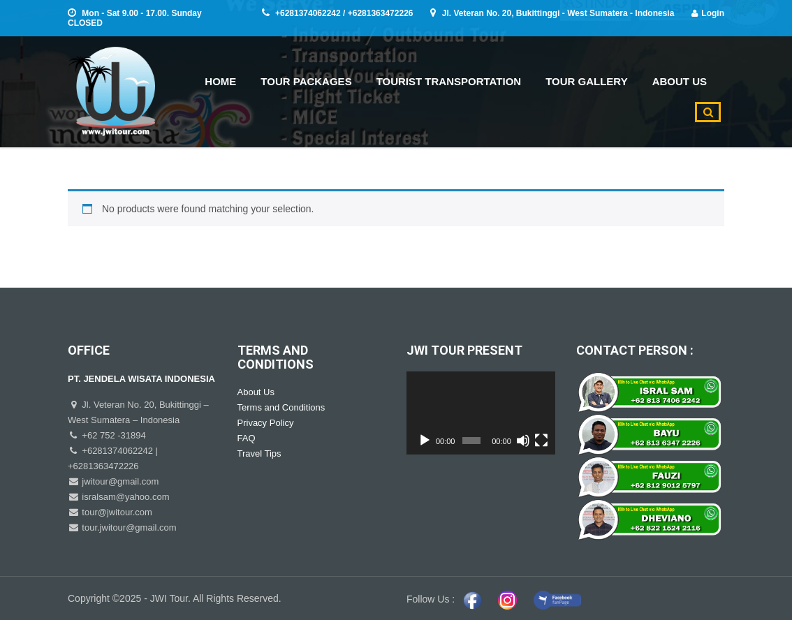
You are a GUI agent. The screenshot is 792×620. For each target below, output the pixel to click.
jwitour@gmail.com (119, 481)
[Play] (425, 441)
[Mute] (523, 441)
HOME (220, 81)
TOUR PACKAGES (306, 81)
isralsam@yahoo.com (125, 497)
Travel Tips (259, 453)
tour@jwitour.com (116, 512)
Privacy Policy (265, 423)
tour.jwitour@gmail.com (128, 527)
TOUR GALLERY (586, 81)
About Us (255, 392)
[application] (480, 413)
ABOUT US (679, 81)
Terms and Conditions (281, 407)
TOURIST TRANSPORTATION (449, 81)
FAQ (246, 438)
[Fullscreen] (541, 441)
